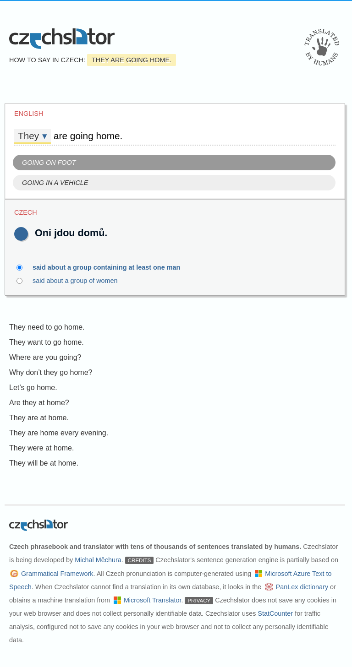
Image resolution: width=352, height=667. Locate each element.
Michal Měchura (98, 560)
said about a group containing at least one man (111, 267)
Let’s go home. (33, 387)
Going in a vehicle (55, 182)
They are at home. (39, 418)
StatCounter (275, 613)
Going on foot (49, 162)
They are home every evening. (58, 433)
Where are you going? (45, 357)
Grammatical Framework (57, 573)
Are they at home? (39, 403)
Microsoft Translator (153, 600)
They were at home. (41, 448)
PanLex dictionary (302, 587)
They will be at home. (43, 463)
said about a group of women (80, 280)
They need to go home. (47, 327)
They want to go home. (46, 342)
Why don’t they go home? (50, 372)
